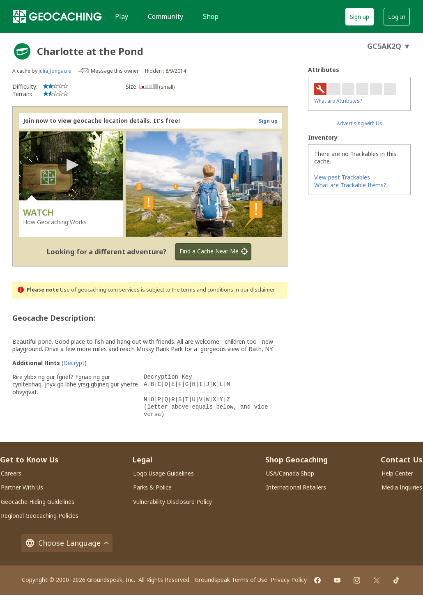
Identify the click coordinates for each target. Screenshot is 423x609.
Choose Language (67, 543)
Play (121, 16)
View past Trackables (342, 177)
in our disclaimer (254, 289)
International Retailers (296, 487)
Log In (396, 17)
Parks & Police (152, 487)
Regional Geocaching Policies (39, 515)
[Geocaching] (57, 16)
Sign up (359, 17)
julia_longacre (55, 70)
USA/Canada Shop (290, 473)
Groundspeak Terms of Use (231, 580)
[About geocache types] (22, 51)
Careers (11, 473)
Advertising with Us (359, 123)
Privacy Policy (289, 580)
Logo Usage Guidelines (163, 473)
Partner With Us (22, 487)
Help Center (397, 473)
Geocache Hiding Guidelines (37, 502)
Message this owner (115, 70)
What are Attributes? (338, 100)
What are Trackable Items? (350, 185)
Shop (210, 16)
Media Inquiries (402, 487)
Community (165, 16)
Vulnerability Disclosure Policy (172, 502)
